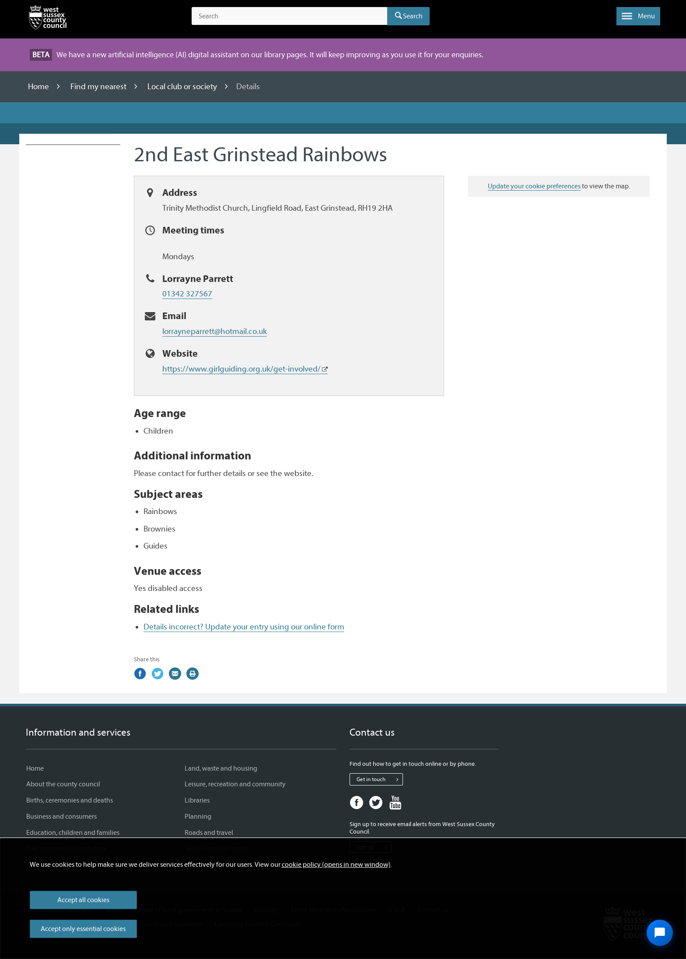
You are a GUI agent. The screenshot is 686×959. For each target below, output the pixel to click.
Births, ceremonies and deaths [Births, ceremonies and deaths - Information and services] (69, 800)
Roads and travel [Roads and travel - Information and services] (209, 833)
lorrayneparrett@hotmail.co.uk (214, 331)
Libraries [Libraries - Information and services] (197, 800)
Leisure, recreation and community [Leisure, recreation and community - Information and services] (235, 784)
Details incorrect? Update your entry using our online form (244, 627)
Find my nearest (99, 86)
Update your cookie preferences (534, 186)
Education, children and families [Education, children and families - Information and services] (72, 833)
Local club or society (183, 86)
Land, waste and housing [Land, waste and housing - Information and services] (221, 768)
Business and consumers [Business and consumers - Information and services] (61, 816)
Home (39, 86)
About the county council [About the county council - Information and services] (63, 784)
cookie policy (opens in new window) (336, 865)
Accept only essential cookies (83, 929)
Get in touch (379, 779)
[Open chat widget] (660, 933)
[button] (638, 16)
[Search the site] (289, 16)
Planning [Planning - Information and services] (198, 816)
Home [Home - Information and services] (35, 768)
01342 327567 (187, 294)
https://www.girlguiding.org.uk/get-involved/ (241, 369)
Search (413, 16)
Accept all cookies (83, 900)
